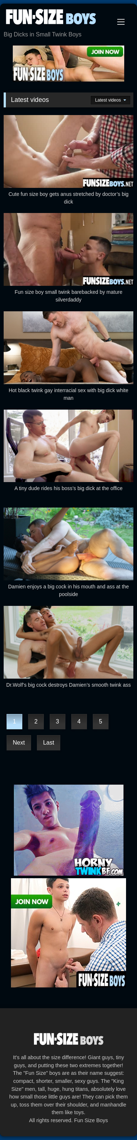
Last (48, 742)
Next (19, 742)
